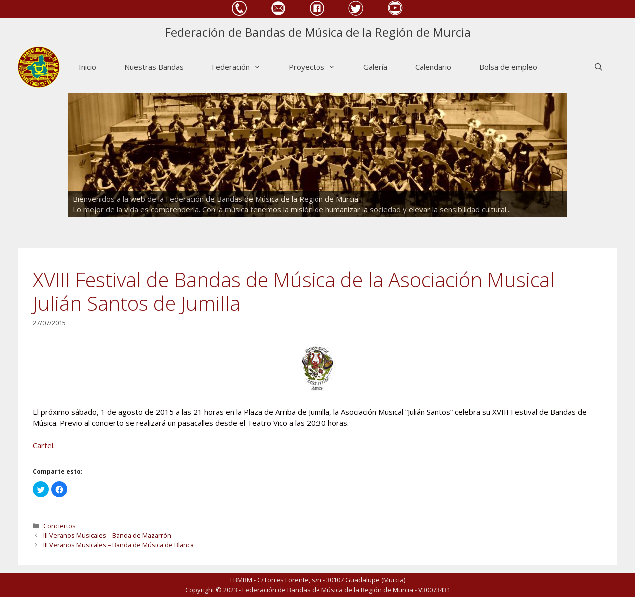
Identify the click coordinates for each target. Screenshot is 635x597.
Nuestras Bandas (154, 67)
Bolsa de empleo (508, 67)
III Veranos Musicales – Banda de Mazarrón (107, 535)
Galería (375, 67)
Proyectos (319, 67)
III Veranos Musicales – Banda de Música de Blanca (118, 544)
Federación (243, 67)
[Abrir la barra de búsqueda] (598, 67)
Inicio (87, 67)
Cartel (43, 445)
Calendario (433, 67)
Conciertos (59, 525)
